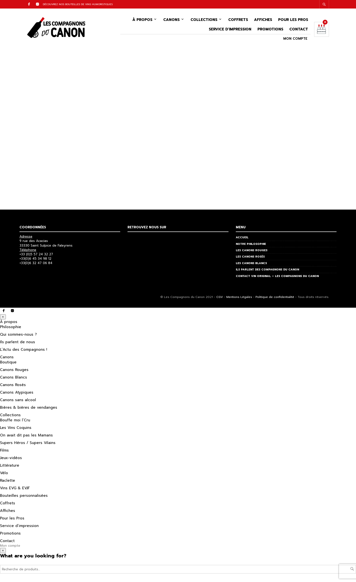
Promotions (270, 30)
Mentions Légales (239, 298)
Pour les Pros (293, 20)
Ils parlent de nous (17, 343)
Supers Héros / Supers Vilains (27, 444)
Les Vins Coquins (15, 429)
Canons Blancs (13, 378)
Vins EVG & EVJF (15, 489)
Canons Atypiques (16, 393)
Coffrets (238, 20)
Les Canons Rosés (250, 258)
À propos (142, 20)
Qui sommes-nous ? (18, 335)
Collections (204, 20)
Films (4, 451)
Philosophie (10, 328)
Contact (298, 30)
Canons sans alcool (18, 401)
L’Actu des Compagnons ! (23, 350)
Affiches (263, 20)
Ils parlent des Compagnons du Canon (267, 271)
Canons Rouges (14, 371)
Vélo (4, 474)
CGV (219, 298)
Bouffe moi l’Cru (15, 421)
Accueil (242, 239)
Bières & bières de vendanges (28, 408)
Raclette (7, 481)
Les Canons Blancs (251, 264)
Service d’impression (230, 30)
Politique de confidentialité (275, 298)
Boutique (8, 363)
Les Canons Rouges (251, 251)
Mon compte (295, 39)
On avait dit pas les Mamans (26, 436)
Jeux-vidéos (11, 459)
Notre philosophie (251, 245)
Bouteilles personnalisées (24, 496)
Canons (171, 20)
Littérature (9, 466)
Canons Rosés (13, 386)
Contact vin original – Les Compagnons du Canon (277, 277)
